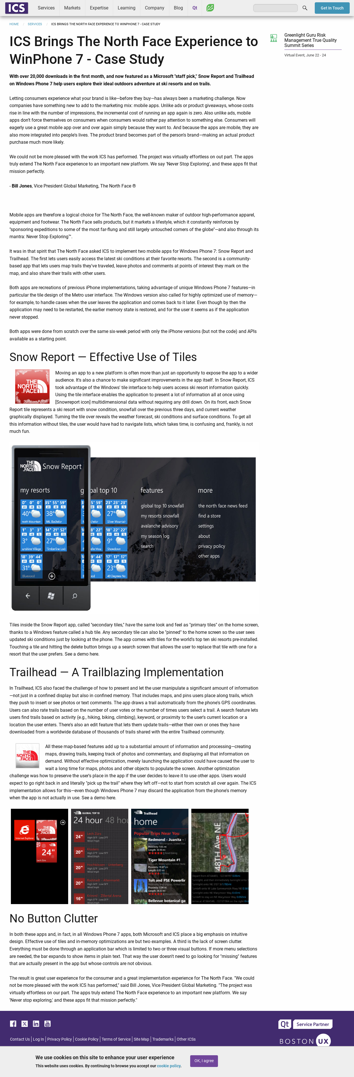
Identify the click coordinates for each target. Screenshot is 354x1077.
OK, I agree (204, 1060)
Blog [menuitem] (178, 8)
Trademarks (163, 1039)
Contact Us (20, 1039)
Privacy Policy (59, 1039)
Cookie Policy (87, 1039)
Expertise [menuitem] (99, 8)
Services (35, 24)
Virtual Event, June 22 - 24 (305, 55)
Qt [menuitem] (194, 8)
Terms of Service (116, 1039)
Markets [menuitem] (72, 8)
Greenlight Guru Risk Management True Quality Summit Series (310, 40)
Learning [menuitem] (126, 8)
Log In (38, 1039)
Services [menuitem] (46, 8)
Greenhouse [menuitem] (210, 7)
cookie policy (168, 1066)
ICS (16, 8)
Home (14, 24)
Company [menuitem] (154, 8)
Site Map (141, 1039)
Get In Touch (332, 8)
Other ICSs (186, 1039)
